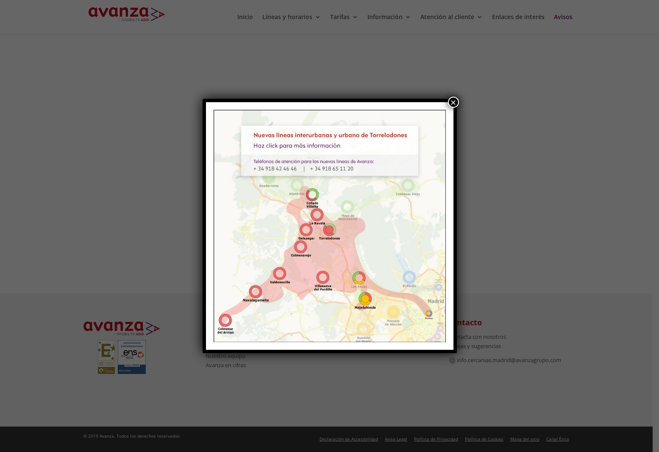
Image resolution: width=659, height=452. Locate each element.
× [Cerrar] (453, 102)
